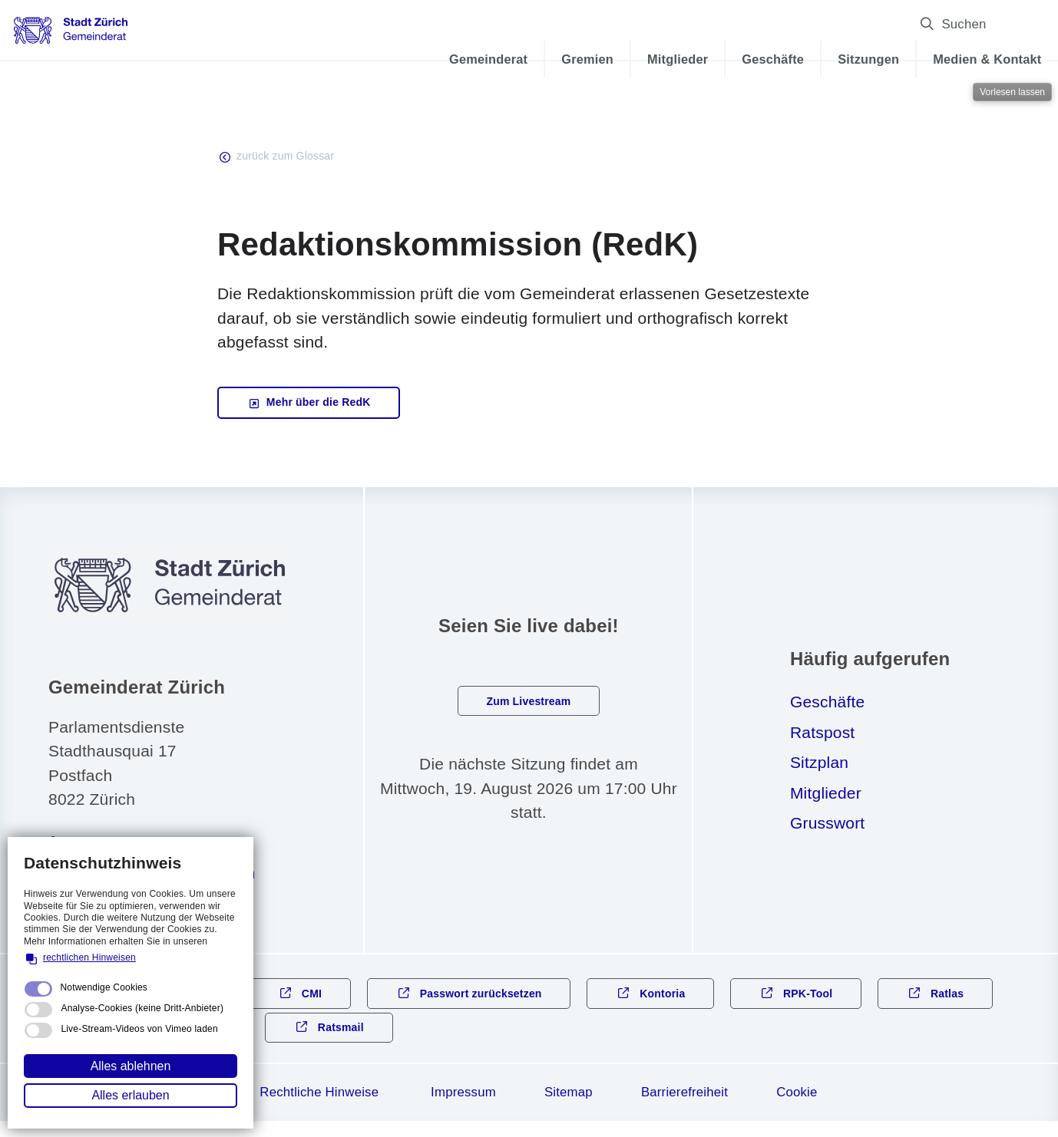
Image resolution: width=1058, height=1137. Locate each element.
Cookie (796, 1108)
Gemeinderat (424, 59)
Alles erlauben (130, 1095)
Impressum (463, 1108)
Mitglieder (614, 59)
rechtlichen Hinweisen (89, 957)
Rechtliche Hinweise (319, 1108)
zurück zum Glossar (292, 157)
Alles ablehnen (131, 1066)
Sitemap (568, 1108)
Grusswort (827, 831)
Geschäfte (709, 59)
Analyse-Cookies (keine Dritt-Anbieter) (142, 1008)
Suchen (955, 24)
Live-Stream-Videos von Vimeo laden (139, 1028)
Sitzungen (804, 59)
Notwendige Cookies (103, 987)
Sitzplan (819, 770)
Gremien (524, 59)
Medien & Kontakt (923, 59)
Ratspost (822, 741)
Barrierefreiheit (684, 1108)
